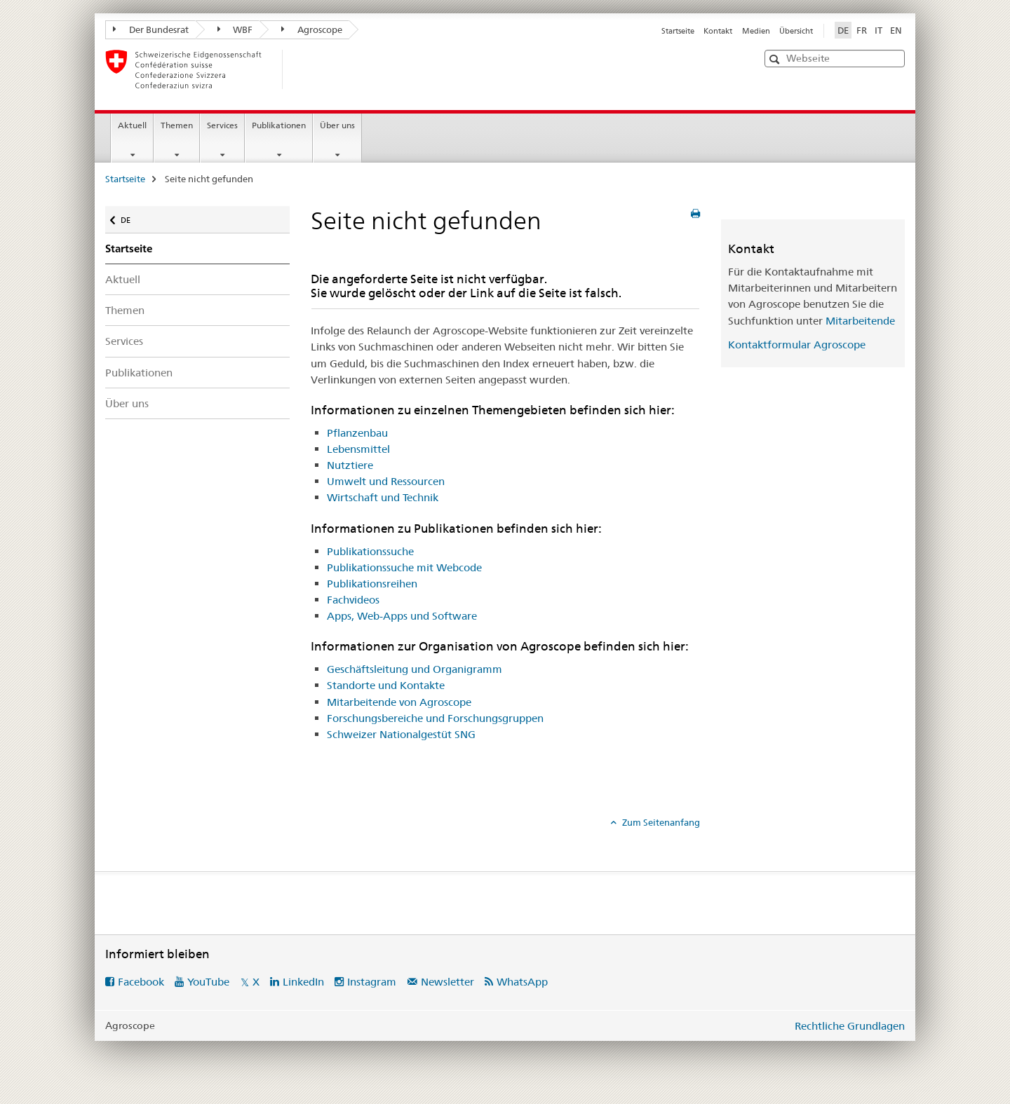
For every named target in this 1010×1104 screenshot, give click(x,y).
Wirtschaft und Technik (382, 497)
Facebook (141, 981)
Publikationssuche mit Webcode (404, 567)
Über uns (337, 125)
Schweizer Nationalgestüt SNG (401, 734)
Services (222, 125)
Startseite (677, 31)
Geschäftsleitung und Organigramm (414, 669)
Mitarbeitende (860, 320)
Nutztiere (350, 465)
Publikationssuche (370, 551)
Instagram (371, 981)
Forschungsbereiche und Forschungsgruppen (435, 718)
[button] (776, 59)
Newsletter (447, 981)
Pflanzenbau (357, 432)
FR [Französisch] (861, 30)
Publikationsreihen (372, 583)
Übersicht (796, 31)
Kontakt (717, 31)
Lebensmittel (358, 449)
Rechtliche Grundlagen (850, 1026)
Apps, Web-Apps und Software (402, 615)
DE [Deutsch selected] (843, 30)
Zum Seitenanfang (660, 822)
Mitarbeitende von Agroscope (399, 702)
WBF (235, 29)
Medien (756, 31)
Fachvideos (353, 599)
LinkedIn (303, 981)
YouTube (208, 981)
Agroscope (311, 29)
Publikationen (279, 125)
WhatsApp (522, 981)
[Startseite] (305, 69)
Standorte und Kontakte (386, 685)
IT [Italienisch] (878, 30)
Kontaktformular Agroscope (797, 344)
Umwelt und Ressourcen (386, 481)
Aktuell (132, 125)
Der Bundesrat (151, 29)
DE (132, 217)
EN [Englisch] (896, 30)
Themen (177, 125)
